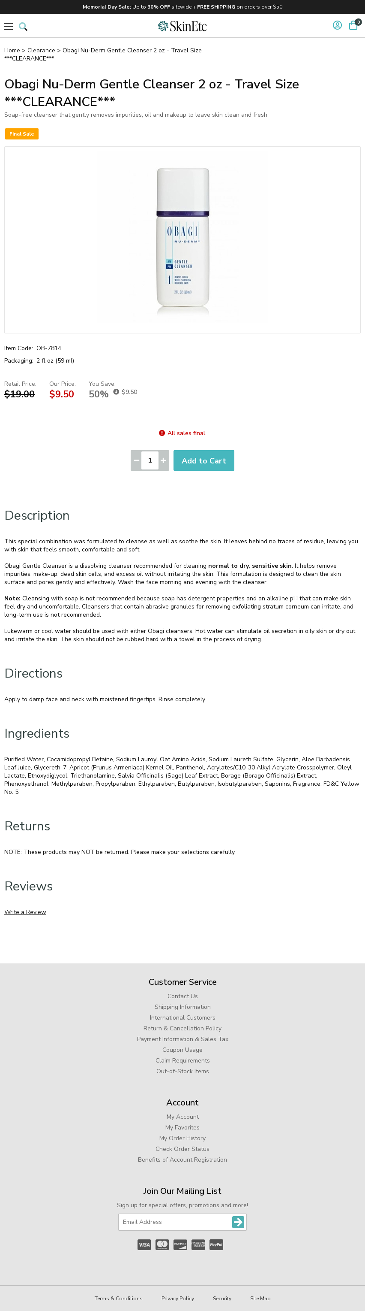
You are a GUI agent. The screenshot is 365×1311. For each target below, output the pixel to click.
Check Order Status (182, 1149)
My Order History (182, 1138)
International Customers (182, 1018)
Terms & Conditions (119, 1298)
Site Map (260, 1298)
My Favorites (182, 1127)
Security (222, 1298)
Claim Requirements (183, 1061)
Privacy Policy (178, 1298)
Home (12, 50)
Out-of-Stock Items (182, 1071)
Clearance (41, 50)
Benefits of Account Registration (182, 1160)
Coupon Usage (182, 1050)
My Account (183, 1117)
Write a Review (25, 912)
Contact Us (183, 996)
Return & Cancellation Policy (182, 1028)
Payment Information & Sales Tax (182, 1039)
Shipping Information (183, 1007)
